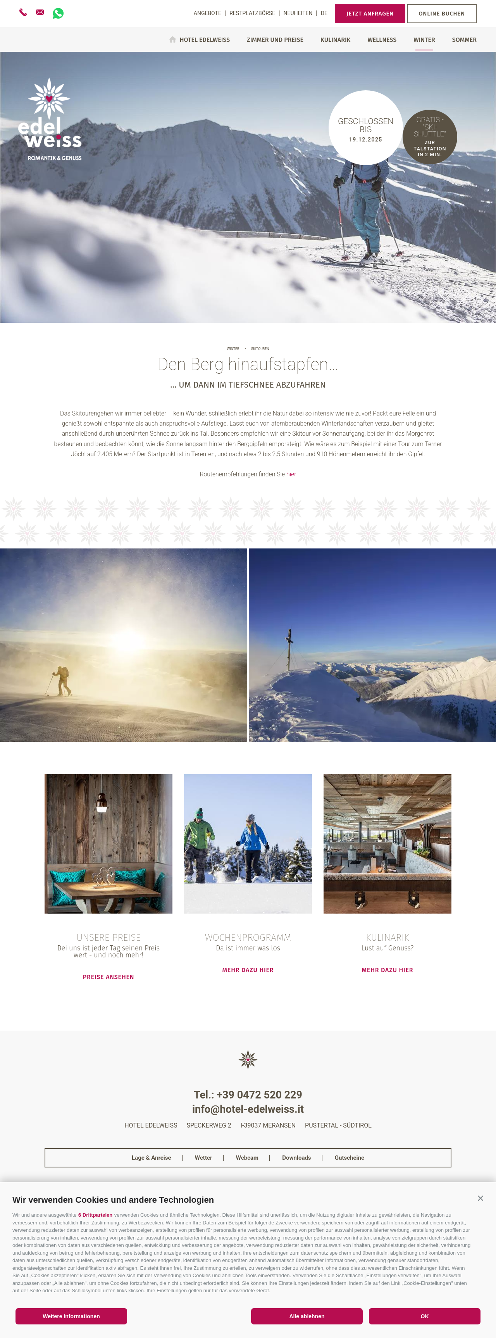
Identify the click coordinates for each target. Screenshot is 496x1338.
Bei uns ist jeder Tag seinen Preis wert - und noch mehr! (108, 952)
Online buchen (441, 13)
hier (291, 474)
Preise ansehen (108, 976)
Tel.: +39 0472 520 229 (248, 1095)
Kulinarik (335, 40)
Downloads (296, 1158)
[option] (248, 187)
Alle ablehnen (306, 1316)
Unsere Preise (108, 938)
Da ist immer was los (248, 948)
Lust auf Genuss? (388, 948)
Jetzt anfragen (370, 13)
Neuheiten (299, 13)
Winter (424, 40)
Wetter (203, 1158)
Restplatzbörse (252, 13)
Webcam (247, 1158)
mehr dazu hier (248, 969)
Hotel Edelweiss (205, 39)
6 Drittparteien (95, 1215)
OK (425, 1316)
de (324, 13)
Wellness (381, 40)
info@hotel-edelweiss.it (248, 1109)
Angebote (208, 13)
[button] (480, 1198)
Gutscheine (349, 1158)
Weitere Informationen (71, 1316)
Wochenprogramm (248, 938)
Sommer (464, 40)
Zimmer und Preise (275, 40)
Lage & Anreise (151, 1158)
